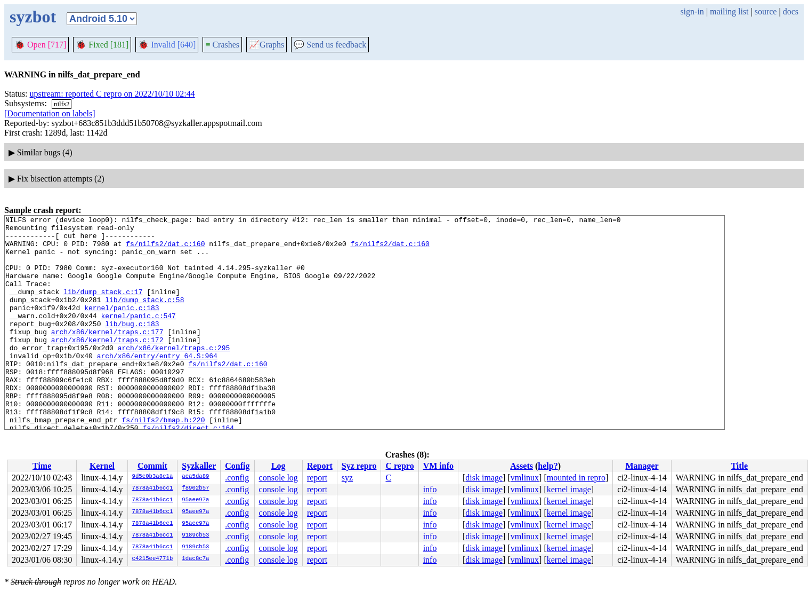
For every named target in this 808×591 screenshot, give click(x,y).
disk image (484, 477)
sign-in (692, 11)
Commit (152, 465)
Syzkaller (199, 465)
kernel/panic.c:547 (138, 336)
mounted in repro (576, 477)
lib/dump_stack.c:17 (102, 307)
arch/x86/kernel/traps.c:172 (107, 365)
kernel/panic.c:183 (121, 327)
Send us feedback (330, 44)
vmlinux (525, 477)
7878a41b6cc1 (152, 488)
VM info (438, 465)
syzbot (33, 16)
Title (739, 465)
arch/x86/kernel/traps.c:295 (174, 375)
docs (790, 11)
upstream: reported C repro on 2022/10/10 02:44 (112, 93)
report (317, 477)
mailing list (729, 11)
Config (237, 465)
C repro (399, 465)
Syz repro (359, 465)
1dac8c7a (195, 559)
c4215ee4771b (152, 559)
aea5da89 (195, 476)
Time (42, 465)
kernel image (569, 489)
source (766, 11)
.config (237, 477)
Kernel (102, 465)
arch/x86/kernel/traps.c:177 (107, 355)
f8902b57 (195, 488)
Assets (521, 465)
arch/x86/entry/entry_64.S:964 (157, 384)
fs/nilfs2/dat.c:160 (165, 250)
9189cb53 (195, 535)
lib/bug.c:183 (132, 346)
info (430, 489)
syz (347, 477)
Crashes (222, 44)
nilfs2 (62, 104)
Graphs (266, 44)
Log (278, 465)
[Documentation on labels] (49, 113)
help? (547, 465)
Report (320, 465)
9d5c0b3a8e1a (152, 476)
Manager (641, 465)
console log (278, 477)
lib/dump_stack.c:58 (144, 317)
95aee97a (195, 500)
